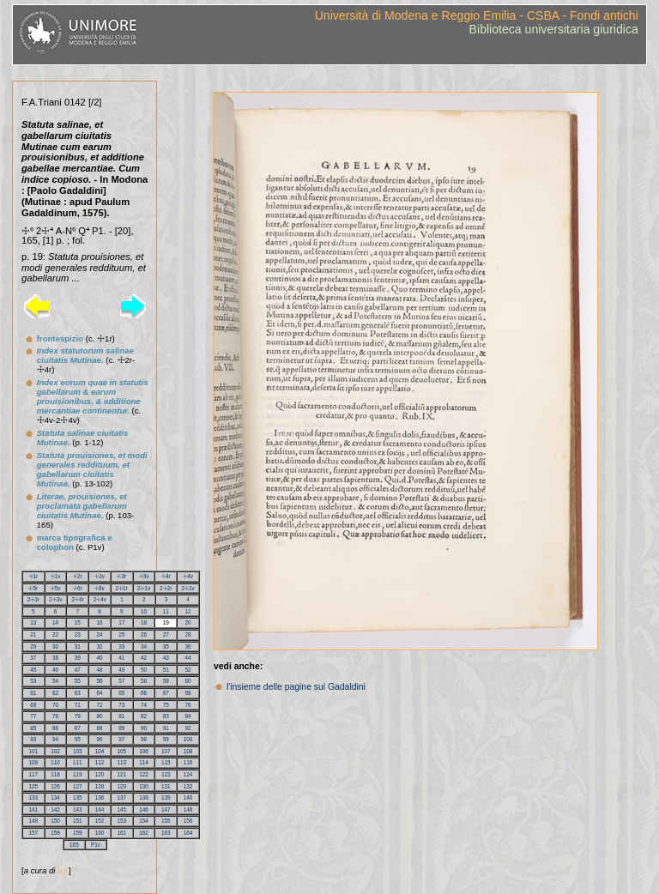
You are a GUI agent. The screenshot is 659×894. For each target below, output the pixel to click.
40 (100, 658)
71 (78, 705)
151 (77, 821)
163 (166, 833)
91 (166, 728)
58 (144, 681)
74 (144, 705)
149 (34, 821)
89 (121, 728)
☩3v (144, 576)
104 (100, 751)
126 (55, 786)
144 (100, 809)
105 (122, 751)
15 (78, 622)
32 (100, 646)
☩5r (33, 588)
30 (55, 646)
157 (34, 833)
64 (100, 693)
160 (100, 833)
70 (55, 705)
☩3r (121, 576)
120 (100, 774)
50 (144, 670)
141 (34, 809)
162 (143, 833)
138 (143, 797)
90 (144, 728)
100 (188, 739)
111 (77, 762)
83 (166, 716)
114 (143, 762)
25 (121, 634)
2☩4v (100, 599)
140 (188, 797)
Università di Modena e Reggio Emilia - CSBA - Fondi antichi (476, 15)
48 (100, 670)
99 (166, 739)
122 (143, 774)
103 (77, 751)
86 (55, 728)
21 (33, 634)
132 (188, 786)
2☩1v (143, 588)
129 (122, 786)
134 (55, 797)
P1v (95, 845)
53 (33, 681)
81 (121, 716)
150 (55, 821)
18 (144, 622)
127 (77, 786)
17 (121, 622)
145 (122, 809)
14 (55, 622)
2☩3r (33, 599)
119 (77, 774)
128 (100, 786)
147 (166, 809)
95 (78, 739)
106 (143, 751)
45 (33, 670)
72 (100, 705)
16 (100, 622)
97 (121, 739)
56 (100, 681)
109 (34, 762)
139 (166, 797)
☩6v (99, 588)
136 (100, 797)
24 (100, 634)
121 (122, 774)
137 (122, 797)
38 (55, 658)
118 (55, 774)
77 (33, 716)
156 (188, 821)
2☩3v (55, 599)
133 (34, 797)
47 (78, 670)
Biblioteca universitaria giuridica (553, 29)
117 (34, 774)
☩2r (77, 576)
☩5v (56, 588)
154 (143, 821)
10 (144, 611)
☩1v (56, 576)
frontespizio (60, 338)
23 (78, 634)
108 (188, 751)
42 (144, 658)
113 (122, 762)
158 (55, 833)
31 (78, 646)
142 (55, 809)
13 (33, 622)
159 (77, 833)
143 (77, 809)
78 (55, 716)
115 (166, 762)
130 (143, 786)
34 (144, 646)
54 (55, 681)
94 (55, 739)
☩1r (34, 576)
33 (121, 646)
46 (55, 670)
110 (55, 762)
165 (74, 845)
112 (100, 762)
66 (144, 693)
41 (121, 658)
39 (78, 658)
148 (188, 809)
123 (166, 774)
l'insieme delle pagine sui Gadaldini (296, 687)
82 (144, 716)
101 (34, 751)
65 (121, 693)
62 (55, 693)
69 (33, 705)
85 (33, 728)
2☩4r (77, 599)
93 (33, 739)
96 (100, 739)
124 (188, 774)
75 (166, 705)
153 (122, 821)
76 (188, 705)
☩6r (77, 588)
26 (144, 634)
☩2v (99, 576)
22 (55, 634)
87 (78, 728)
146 (143, 809)
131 (166, 786)
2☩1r (122, 588)
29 (33, 646)
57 (121, 681)
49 (121, 670)
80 (100, 716)
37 (33, 658)
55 (78, 681)
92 (188, 728)
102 (55, 751)
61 (33, 693)
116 (188, 762)
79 (78, 716)
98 (144, 739)
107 (166, 751)
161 (122, 833)
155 (166, 821)
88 (100, 728)
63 (78, 693)
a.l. (63, 870)
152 (100, 821)
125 (34, 786)
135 (77, 797)
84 (188, 716)
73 (121, 705)
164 (188, 833)
